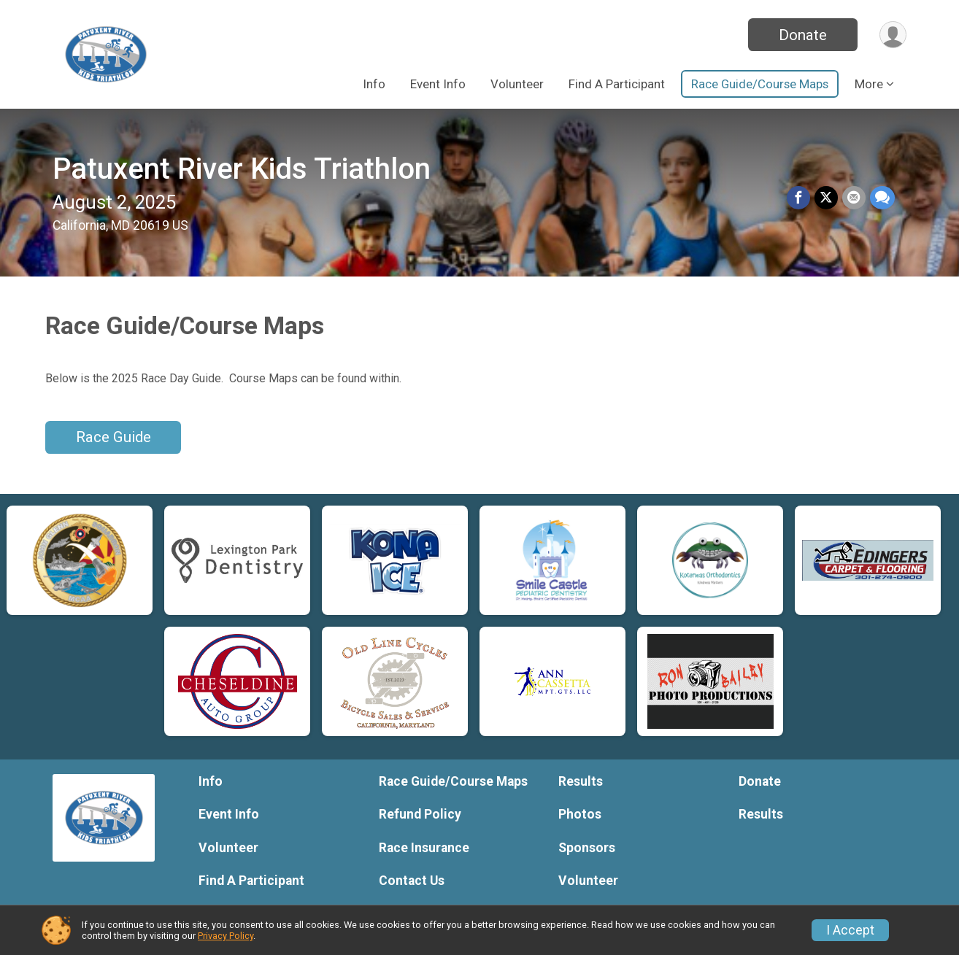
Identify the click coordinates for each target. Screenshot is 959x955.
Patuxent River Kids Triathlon (242, 169)
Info (374, 84)
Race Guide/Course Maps (759, 84)
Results (580, 781)
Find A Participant (617, 84)
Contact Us (411, 880)
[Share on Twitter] (826, 197)
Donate (803, 35)
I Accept (850, 930)
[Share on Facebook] (798, 197)
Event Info (438, 84)
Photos (579, 814)
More (869, 84)
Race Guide (113, 437)
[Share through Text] (882, 197)
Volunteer (517, 84)
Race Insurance (424, 847)
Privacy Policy (225, 935)
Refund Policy (420, 814)
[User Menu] (892, 34)
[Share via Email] (854, 197)
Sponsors (586, 847)
